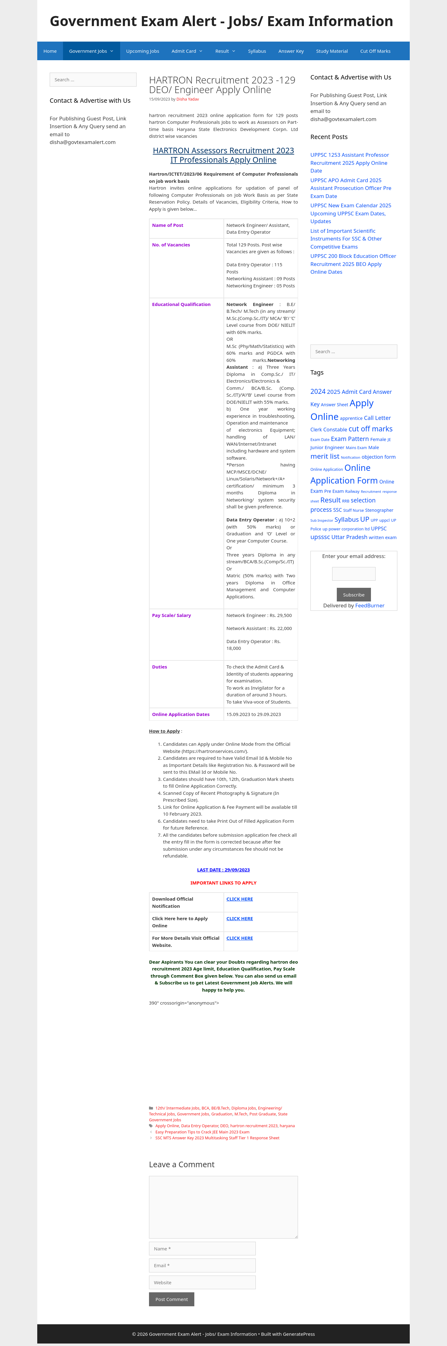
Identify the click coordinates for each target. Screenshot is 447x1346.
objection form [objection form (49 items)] (379, 456)
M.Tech (240, 1114)
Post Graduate (262, 1114)
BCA (205, 1108)
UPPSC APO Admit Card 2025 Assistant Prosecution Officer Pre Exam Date (350, 188)
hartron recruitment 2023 (254, 1125)
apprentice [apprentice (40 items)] (351, 418)
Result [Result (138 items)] (330, 500)
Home (50, 51)
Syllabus (257, 51)
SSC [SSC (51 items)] (337, 509)
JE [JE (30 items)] (389, 439)
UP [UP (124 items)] (364, 519)
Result (228, 51)
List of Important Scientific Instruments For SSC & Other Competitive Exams (346, 238)
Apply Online (167, 1125)
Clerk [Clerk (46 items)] (316, 429)
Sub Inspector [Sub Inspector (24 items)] (321, 520)
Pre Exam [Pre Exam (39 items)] (334, 491)
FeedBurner (370, 605)
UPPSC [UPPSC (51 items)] (378, 528)
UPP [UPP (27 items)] (374, 520)
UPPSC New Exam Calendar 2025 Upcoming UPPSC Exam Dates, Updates (350, 213)
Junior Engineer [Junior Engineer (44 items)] (327, 447)
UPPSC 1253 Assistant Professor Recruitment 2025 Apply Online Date (349, 162)
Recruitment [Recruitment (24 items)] (371, 491)
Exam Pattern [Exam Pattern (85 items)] (350, 438)
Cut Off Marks (375, 51)
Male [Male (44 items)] (373, 447)
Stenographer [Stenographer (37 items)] (379, 510)
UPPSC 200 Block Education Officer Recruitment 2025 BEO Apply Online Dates (353, 263)
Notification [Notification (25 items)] (350, 457)
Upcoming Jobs (142, 51)
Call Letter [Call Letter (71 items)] (377, 417)
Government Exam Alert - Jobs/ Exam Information (221, 20)
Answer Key (291, 51)
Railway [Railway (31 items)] (352, 491)
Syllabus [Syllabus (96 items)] (347, 519)
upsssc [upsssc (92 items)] (320, 537)
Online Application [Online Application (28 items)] (326, 469)
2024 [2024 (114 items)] (318, 391)
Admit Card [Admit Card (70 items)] (357, 391)
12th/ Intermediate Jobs (178, 1108)
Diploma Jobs (244, 1108)
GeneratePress (299, 1334)
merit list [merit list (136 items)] (325, 456)
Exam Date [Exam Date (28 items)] (320, 439)
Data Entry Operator (199, 1125)
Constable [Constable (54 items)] (335, 429)
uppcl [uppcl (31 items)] (384, 520)
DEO (224, 1125)
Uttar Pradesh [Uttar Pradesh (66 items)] (349, 537)
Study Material (332, 51)
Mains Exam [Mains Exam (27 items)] (356, 447)
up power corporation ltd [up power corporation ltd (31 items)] (346, 529)
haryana (287, 1125)
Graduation (222, 1114)
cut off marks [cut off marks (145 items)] (371, 429)
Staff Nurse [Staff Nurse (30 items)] (353, 510)
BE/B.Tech (220, 1108)
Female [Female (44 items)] (378, 439)
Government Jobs (94, 51)
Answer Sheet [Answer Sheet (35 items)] (334, 404)
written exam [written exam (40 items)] (383, 537)
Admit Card (190, 51)
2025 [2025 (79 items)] (333, 392)
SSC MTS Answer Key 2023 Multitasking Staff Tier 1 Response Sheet (218, 1138)
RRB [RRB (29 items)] (346, 501)
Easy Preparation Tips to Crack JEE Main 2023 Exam (203, 1132)
